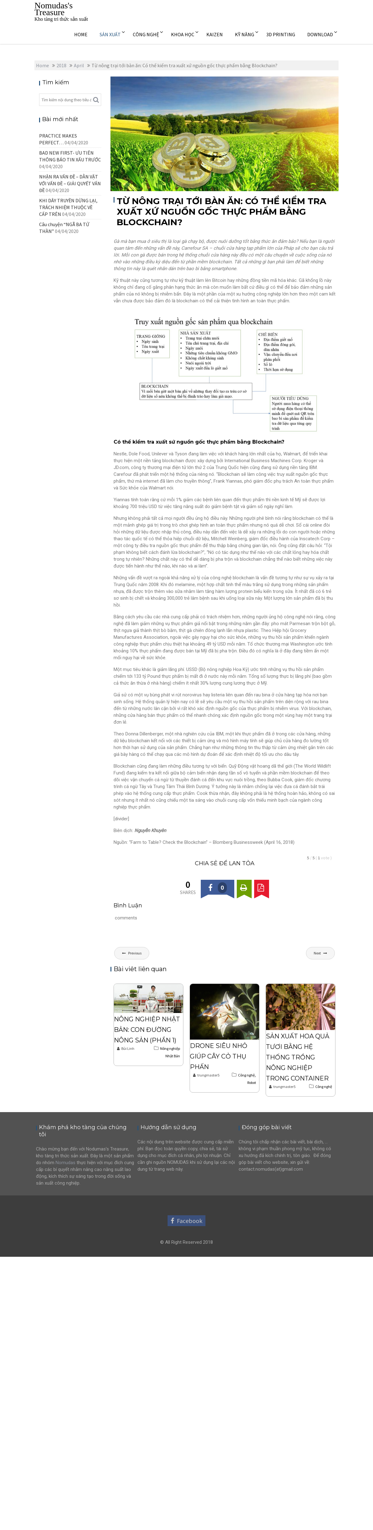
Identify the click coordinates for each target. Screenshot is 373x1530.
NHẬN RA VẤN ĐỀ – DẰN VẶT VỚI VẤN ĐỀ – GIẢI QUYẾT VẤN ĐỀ (70, 183)
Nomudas (65, 1162)
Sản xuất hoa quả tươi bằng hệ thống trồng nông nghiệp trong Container (297, 1057)
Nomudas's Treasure (53, 9)
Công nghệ (246, 1075)
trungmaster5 (206, 1075)
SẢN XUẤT (110, 34)
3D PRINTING (280, 34)
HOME (81, 34)
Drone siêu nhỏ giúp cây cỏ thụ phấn (218, 1056)
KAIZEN (214, 34)
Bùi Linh (125, 1048)
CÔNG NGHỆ (146, 34)
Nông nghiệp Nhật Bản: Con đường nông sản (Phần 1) (147, 1029)
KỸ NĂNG (244, 34)
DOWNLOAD (320, 34)
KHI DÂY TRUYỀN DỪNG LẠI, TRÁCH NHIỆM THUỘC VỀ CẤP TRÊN (68, 207)
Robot (251, 1082)
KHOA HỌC (182, 34)
